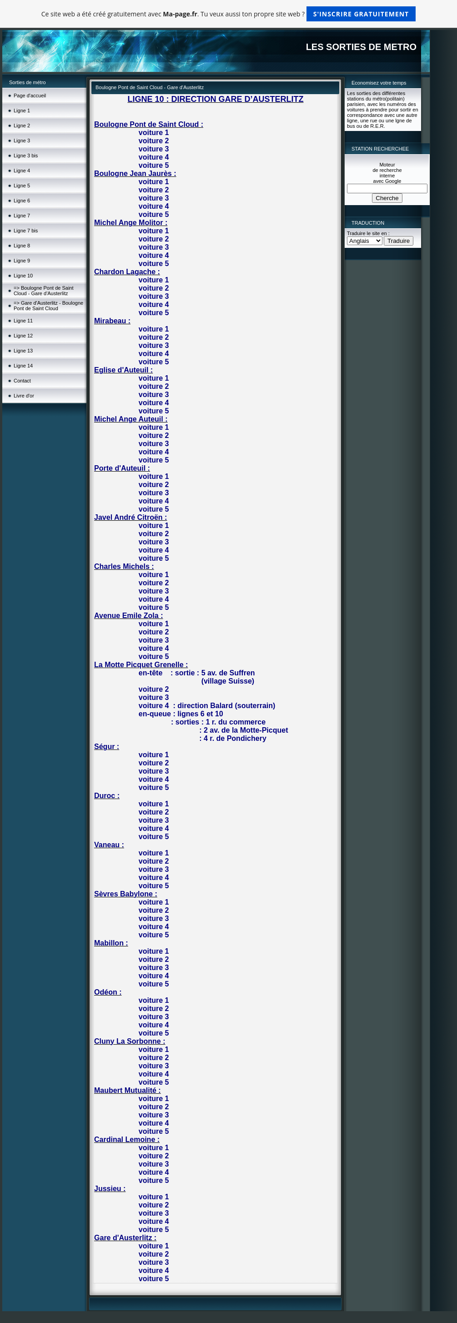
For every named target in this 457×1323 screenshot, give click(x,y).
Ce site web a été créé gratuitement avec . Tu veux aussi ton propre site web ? (228, 13)
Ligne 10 (23, 275)
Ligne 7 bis (26, 230)
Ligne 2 (22, 125)
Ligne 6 (22, 200)
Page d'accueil (30, 95)
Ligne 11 (23, 320)
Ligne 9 (22, 260)
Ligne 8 (22, 245)
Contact (22, 380)
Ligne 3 (22, 140)
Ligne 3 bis (26, 155)
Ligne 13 (23, 350)
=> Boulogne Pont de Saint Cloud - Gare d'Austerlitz (44, 290)
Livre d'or (24, 395)
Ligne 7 (22, 215)
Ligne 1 (22, 110)
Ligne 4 (22, 170)
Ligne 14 (23, 365)
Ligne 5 (22, 185)
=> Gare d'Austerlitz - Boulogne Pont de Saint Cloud (48, 305)
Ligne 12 (23, 335)
